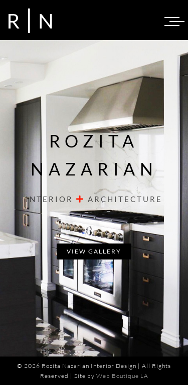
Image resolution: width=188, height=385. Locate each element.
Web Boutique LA (122, 376)
